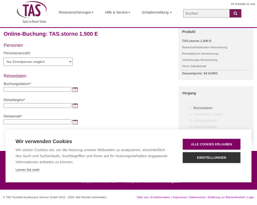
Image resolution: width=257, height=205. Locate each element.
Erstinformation (160, 197)
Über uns (143, 197)
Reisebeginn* (14, 100)
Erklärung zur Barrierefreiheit (226, 197)
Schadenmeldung (157, 12)
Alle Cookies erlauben (211, 144)
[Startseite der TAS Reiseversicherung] (31, 13)
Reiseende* (13, 116)
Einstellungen (211, 157)
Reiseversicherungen (76, 12)
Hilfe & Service (117, 12)
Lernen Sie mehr (28, 170)
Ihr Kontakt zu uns (243, 4)
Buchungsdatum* (17, 84)
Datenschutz (197, 197)
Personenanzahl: (17, 53)
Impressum (180, 197)
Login (250, 197)
